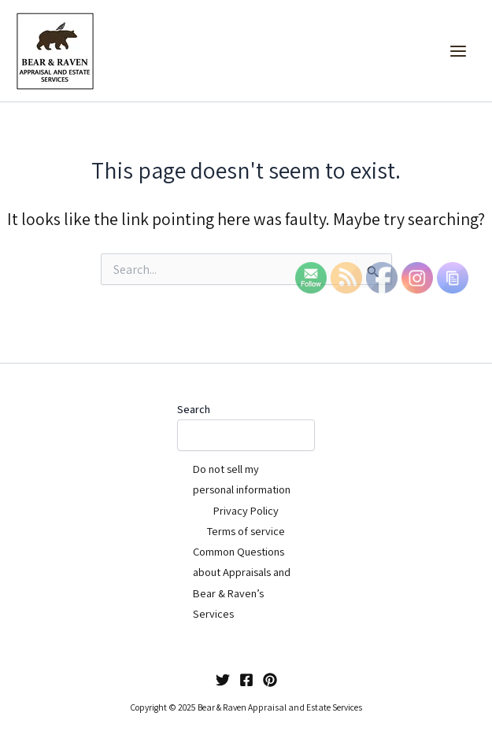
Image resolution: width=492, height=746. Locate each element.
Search (193, 409)
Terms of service (246, 530)
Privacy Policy (246, 510)
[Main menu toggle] (458, 51)
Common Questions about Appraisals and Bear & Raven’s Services (241, 582)
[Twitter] (223, 680)
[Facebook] (246, 680)
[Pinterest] (270, 680)
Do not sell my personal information (241, 479)
